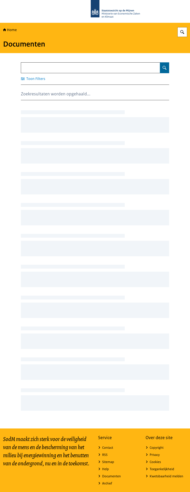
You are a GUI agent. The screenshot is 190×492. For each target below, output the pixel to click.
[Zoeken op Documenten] (164, 67)
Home (10, 30)
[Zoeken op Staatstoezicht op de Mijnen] (182, 32)
